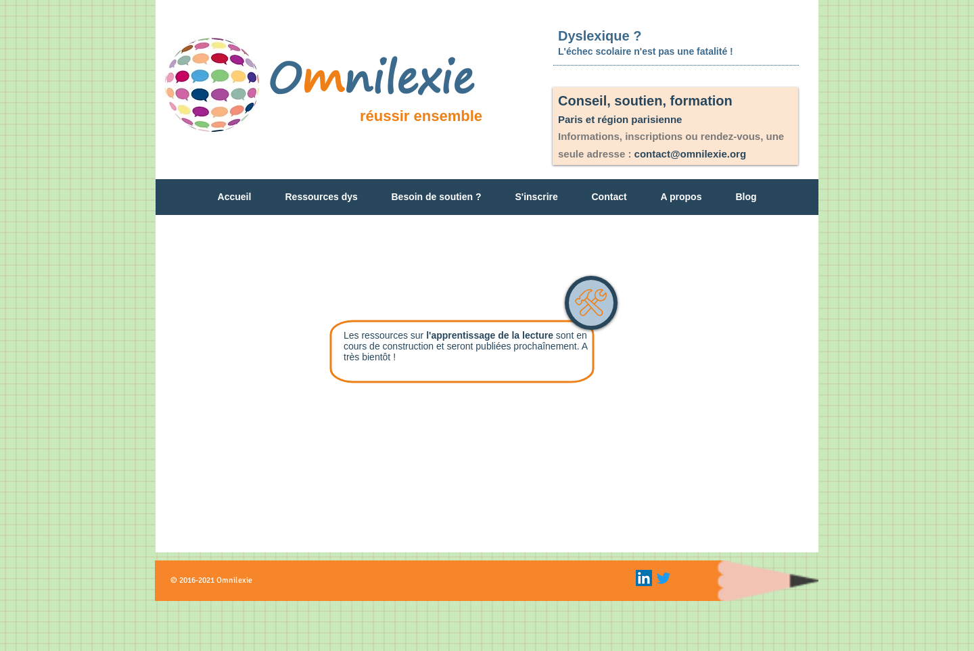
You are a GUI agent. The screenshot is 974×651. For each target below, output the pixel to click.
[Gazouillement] (663, 578)
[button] (322, 201)
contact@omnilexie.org (690, 154)
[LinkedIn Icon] (644, 578)
